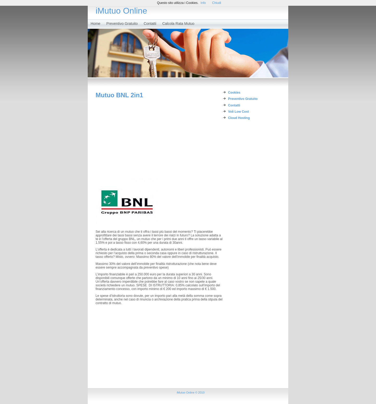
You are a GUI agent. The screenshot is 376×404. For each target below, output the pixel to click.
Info (203, 3)
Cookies (234, 92)
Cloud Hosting (239, 118)
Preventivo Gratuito (122, 23)
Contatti (150, 23)
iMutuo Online (121, 10)
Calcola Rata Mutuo (178, 23)
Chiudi (216, 3)
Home (95, 23)
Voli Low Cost (238, 111)
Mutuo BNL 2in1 (119, 95)
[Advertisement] (159, 138)
